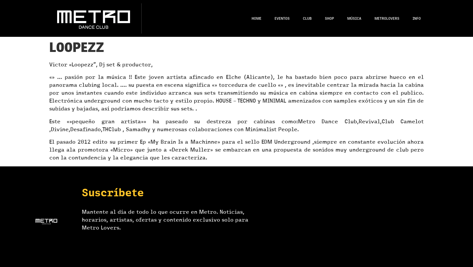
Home (256, 18)
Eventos (282, 18)
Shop (329, 18)
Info (417, 18)
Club (307, 18)
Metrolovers (386, 18)
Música (354, 18)
